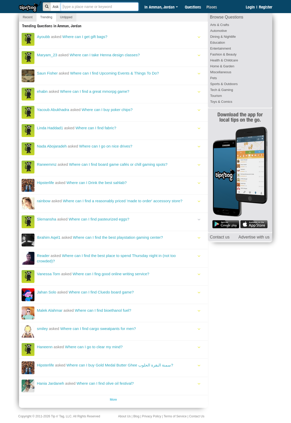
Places (211, 7)
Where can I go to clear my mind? (94, 347)
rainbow (44, 201)
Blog (136, 416)
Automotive (218, 31)
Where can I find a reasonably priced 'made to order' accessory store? (122, 201)
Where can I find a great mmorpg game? (94, 91)
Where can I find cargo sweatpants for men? (98, 328)
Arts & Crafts (219, 25)
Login (250, 7)
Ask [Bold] (56, 7)
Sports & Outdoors (224, 84)
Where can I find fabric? (96, 128)
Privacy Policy (151, 416)
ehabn (42, 91)
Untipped (66, 17)
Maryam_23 (47, 55)
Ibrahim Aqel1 (49, 237)
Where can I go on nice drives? (105, 146)
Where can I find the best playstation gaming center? (118, 237)
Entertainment (220, 48)
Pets (213, 78)
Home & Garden (222, 66)
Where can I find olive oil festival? (105, 383)
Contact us (220, 237)
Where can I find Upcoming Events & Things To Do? (114, 73)
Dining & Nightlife (223, 37)
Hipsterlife (45, 182)
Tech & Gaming (221, 90)
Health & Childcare (224, 60)
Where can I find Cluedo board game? (101, 292)
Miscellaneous (220, 72)
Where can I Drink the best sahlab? (97, 182)
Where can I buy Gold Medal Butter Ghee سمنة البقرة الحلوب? (120, 365)
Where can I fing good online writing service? (110, 274)
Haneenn (45, 347)
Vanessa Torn (48, 274)
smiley (42, 328)
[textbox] (100, 6)
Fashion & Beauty (223, 54)
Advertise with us (254, 237)
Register (265, 7)
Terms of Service (174, 416)
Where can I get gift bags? (84, 36)
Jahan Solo (46, 292)
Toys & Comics (221, 102)
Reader (43, 255)
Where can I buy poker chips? (107, 109)
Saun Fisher (47, 73)
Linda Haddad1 (50, 128)
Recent (28, 17)
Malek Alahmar (49, 310)
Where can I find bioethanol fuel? (103, 310)
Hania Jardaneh (50, 383)
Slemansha (46, 219)
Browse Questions (226, 17)
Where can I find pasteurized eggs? (99, 219)
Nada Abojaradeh (52, 146)
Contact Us (196, 416)
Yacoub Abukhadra (53, 109)
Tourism (216, 96)
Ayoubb (43, 36)
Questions (193, 7)
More (113, 399)
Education (217, 42)
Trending (46, 17)
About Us (124, 416)
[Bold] (47, 6)
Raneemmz (47, 164)
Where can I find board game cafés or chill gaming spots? (118, 164)
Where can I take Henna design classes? (105, 55)
